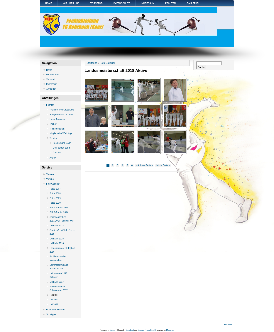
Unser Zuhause (57, 119)
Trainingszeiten (57, 128)
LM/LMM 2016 (57, 243)
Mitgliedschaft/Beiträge (61, 133)
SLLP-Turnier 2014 (59, 212)
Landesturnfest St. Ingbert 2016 (62, 250)
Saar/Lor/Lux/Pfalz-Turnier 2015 (62, 232)
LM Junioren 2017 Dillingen (58, 275)
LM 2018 (54, 295)
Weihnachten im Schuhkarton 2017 (58, 288)
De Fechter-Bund (61, 148)
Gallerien (193, 3)
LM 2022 (54, 304)
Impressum (147, 3)
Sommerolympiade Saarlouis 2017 (59, 267)
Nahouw (57, 152)
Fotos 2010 (55, 203)
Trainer (53, 124)
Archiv (53, 157)
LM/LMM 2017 (57, 282)
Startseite (92, 63)
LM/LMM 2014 (57, 225)
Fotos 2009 (55, 198)
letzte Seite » (163, 165)
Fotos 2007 (55, 189)
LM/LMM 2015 (57, 238)
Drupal (112, 330)
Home (48, 3)
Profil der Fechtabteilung (62, 109)
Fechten (170, 3)
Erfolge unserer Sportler (61, 114)
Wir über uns (71, 3)
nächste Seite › (144, 165)
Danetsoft (130, 330)
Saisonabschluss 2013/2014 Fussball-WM (62, 219)
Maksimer (170, 330)
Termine (53, 138)
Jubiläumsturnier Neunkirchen (58, 258)
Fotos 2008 (55, 193)
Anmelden (51, 89)
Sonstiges (51, 314)
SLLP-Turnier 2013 (59, 207)
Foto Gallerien (53, 184)
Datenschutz (122, 3)
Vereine (50, 179)
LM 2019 (54, 299)
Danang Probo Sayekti (147, 330)
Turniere (50, 174)
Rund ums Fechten (55, 309)
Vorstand (96, 3)
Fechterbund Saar (62, 143)
